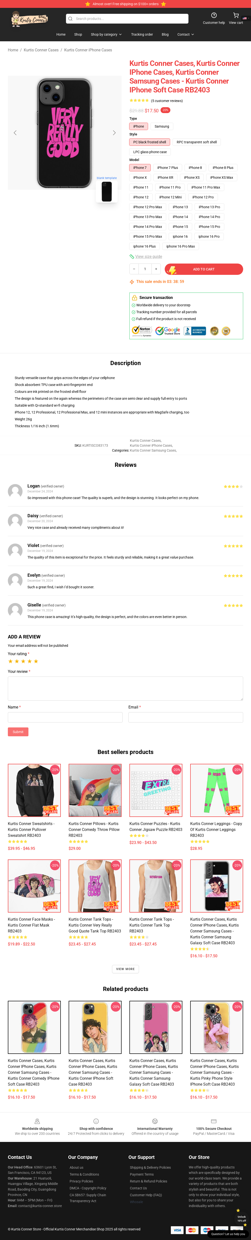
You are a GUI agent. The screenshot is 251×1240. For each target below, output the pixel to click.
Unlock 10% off (242, 1218)
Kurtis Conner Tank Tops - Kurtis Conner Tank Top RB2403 (151, 925)
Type (133, 118)
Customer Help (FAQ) (146, 1195)
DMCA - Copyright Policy (88, 1188)
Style (133, 134)
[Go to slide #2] (77, 217)
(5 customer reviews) (167, 101)
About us (76, 1167)
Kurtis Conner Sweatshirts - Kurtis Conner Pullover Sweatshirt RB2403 (31, 829)
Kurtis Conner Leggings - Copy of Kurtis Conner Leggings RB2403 (216, 829)
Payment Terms (142, 1174)
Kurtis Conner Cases (41, 50)
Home (13, 50)
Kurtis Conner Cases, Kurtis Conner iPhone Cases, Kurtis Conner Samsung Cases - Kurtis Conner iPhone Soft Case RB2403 (93, 1072)
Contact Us (138, 1188)
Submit (18, 732)
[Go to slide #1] (52, 217)
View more (125, 969)
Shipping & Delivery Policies (150, 1167)
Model (134, 160)
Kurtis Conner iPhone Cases (88, 50)
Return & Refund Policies (148, 1181)
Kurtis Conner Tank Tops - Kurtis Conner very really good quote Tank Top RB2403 (95, 925)
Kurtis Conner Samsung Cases (153, 450)
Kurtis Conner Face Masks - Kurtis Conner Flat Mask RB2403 (31, 925)
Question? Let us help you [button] (228, 1234)
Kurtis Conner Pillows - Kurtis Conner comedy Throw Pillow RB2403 (94, 829)
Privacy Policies (81, 1181)
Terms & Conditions (84, 1174)
